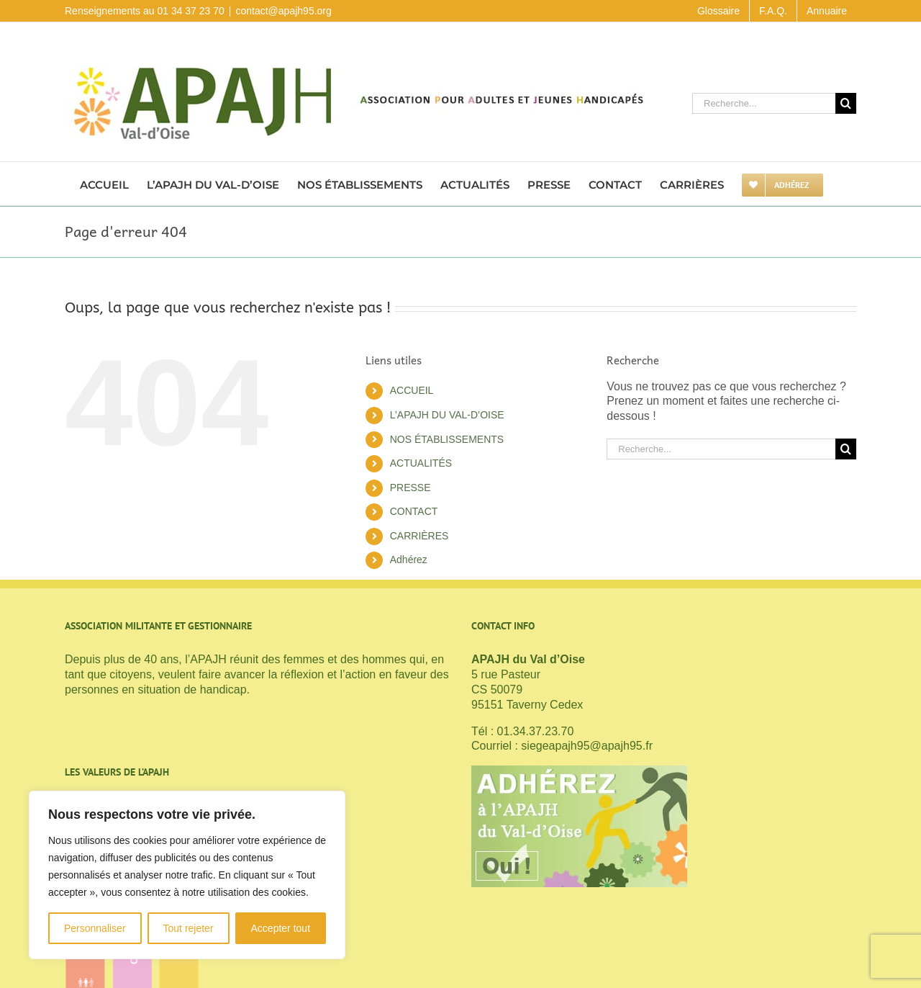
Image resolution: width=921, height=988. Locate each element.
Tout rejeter (188, 928)
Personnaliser (95, 928)
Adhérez (408, 559)
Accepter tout (281, 928)
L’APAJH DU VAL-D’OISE (447, 415)
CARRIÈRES (419, 536)
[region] (187, 875)
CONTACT (414, 511)
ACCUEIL (412, 390)
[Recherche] (845, 103)
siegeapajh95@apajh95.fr (587, 746)
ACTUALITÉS (421, 463)
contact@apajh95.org (283, 11)
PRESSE (410, 487)
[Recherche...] (763, 103)
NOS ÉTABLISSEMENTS (447, 439)
